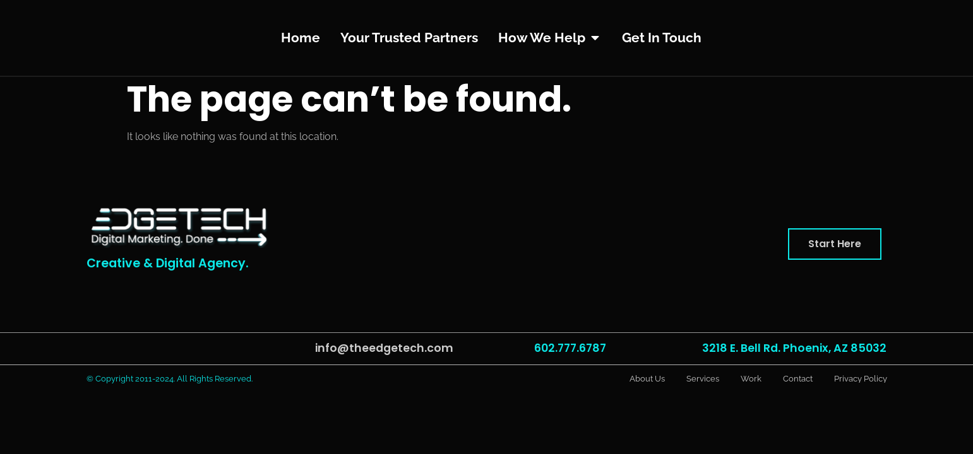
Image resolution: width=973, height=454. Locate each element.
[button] (834, 244)
